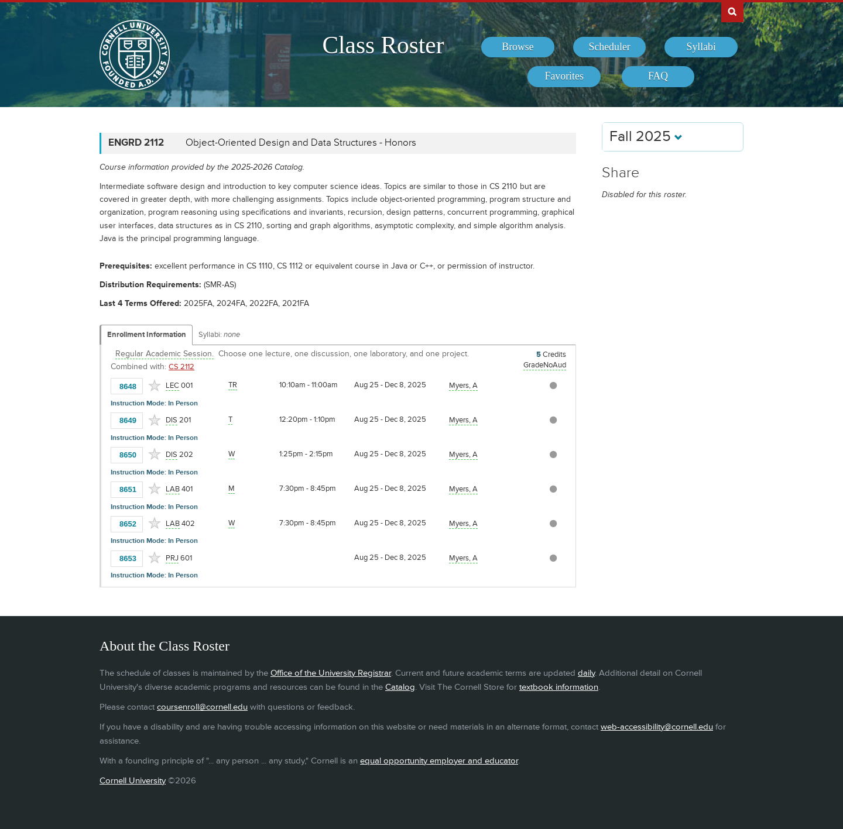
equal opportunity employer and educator (439, 760)
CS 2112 (181, 366)
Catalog (400, 687)
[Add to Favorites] (154, 385)
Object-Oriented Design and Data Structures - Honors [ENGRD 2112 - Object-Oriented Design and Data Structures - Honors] (301, 143)
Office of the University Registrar (330, 673)
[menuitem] (517, 47)
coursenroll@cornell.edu (202, 707)
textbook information (558, 687)
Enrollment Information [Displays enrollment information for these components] (146, 334)
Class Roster (383, 45)
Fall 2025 (646, 137)
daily (586, 673)
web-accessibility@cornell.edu (657, 726)
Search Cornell (732, 11)
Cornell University (133, 780)
